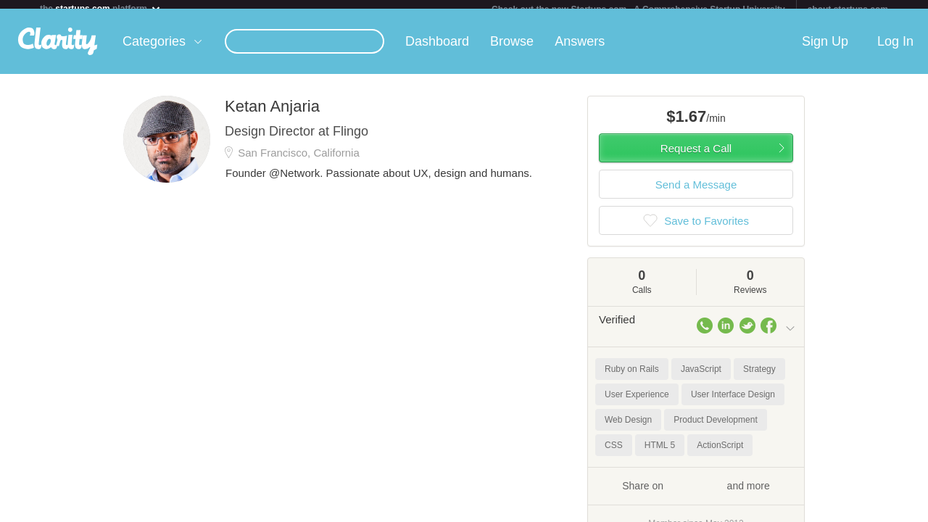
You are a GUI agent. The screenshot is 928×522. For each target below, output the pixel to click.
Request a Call (696, 157)
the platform (101, 8)
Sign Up (825, 50)
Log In (895, 50)
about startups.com (848, 9)
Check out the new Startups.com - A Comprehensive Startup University (638, 9)
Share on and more (696, 493)
